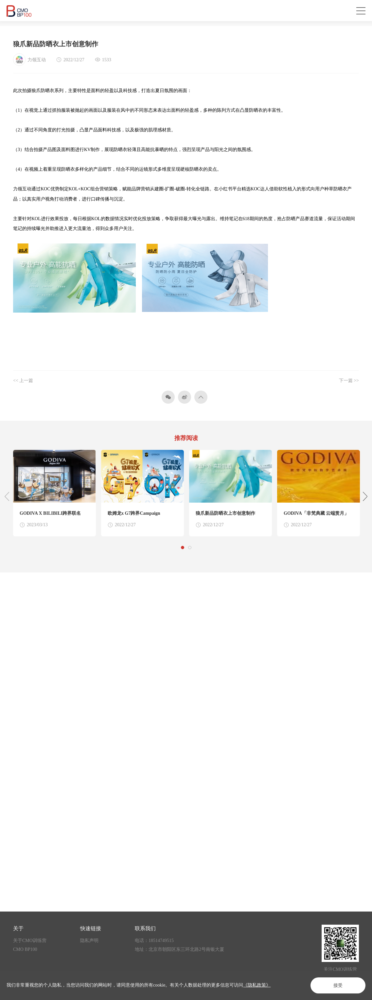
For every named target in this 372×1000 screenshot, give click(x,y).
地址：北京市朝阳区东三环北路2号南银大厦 (179, 949)
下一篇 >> (349, 380)
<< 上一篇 (23, 380)
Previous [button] (7, 496)
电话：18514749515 (154, 940)
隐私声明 (89, 940)
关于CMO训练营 (29, 940)
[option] (54, 493)
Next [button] (365, 496)
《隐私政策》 (257, 985)
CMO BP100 (25, 949)
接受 (338, 985)
